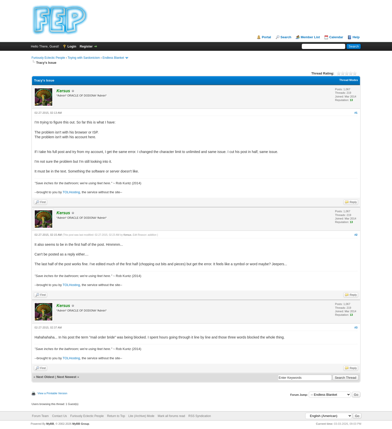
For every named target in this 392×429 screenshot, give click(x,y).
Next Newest (66, 377)
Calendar (336, 37)
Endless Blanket (113, 58)
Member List (310, 37)
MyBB (50, 423)
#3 (356, 327)
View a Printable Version (52, 393)
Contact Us (59, 416)
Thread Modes (348, 80)
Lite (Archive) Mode (141, 416)
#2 (356, 234)
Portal (266, 37)
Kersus (127, 235)
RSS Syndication (199, 416)
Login (72, 46)
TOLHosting (71, 192)
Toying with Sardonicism (84, 58)
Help (356, 37)
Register (86, 46)
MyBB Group (80, 423)
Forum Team (40, 416)
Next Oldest (45, 377)
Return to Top (116, 416)
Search (285, 37)
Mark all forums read (171, 416)
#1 (356, 112)
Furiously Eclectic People (48, 58)
